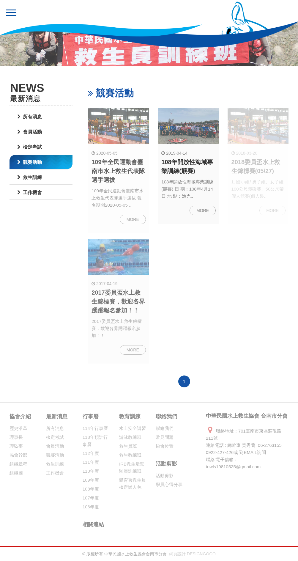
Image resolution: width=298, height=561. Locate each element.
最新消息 (56, 416)
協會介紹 (20, 416)
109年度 (91, 480)
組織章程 (18, 463)
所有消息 (29, 116)
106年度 (91, 506)
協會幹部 (18, 455)
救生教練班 (130, 455)
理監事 (16, 446)
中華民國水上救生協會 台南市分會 (88, 13)
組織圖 (16, 472)
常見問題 (165, 437)
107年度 (91, 497)
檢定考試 (29, 147)
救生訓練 (29, 177)
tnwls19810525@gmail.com (233, 466)
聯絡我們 (166, 416)
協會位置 (165, 446)
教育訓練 (130, 416)
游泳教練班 (130, 437)
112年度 (91, 453)
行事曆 (91, 416)
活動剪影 (166, 464)
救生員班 (128, 446)
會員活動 (29, 131)
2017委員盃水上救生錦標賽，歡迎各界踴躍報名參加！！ (118, 301)
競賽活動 (29, 162)
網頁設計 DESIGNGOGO (192, 553)
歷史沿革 (18, 428)
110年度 (91, 471)
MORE (133, 219)
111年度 (91, 462)
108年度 (91, 488)
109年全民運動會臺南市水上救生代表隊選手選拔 (118, 171)
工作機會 (29, 192)
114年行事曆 (95, 428)
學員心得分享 (169, 484)
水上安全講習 (132, 428)
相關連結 (93, 524)
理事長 (16, 437)
